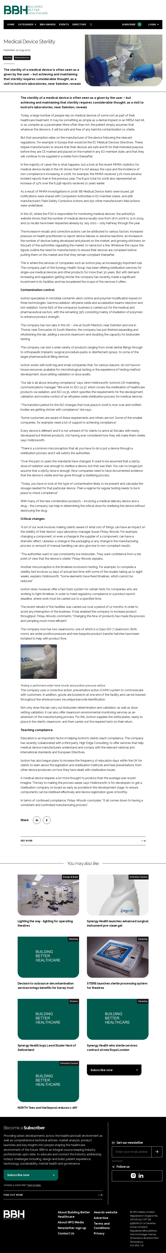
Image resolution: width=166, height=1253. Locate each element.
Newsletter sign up (72, 1228)
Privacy (99, 1233)
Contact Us (66, 1233)
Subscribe (131, 24)
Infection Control (138, 877)
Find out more (13, 1195)
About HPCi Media (71, 1222)
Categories (25, 24)
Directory (79, 24)
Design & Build (70, 877)
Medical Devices (22, 58)
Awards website (105, 1212)
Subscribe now (102, 1070)
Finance (74, 1001)
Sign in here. (34, 1185)
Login (152, 24)
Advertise (101, 1218)
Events (64, 24)
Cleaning (7, 58)
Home (10, 24)
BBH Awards (47, 24)
